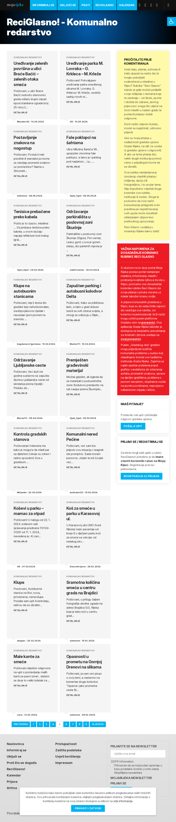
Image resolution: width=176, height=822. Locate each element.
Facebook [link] (141, 5)
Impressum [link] (64, 762)
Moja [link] (15, 4)
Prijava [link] (12, 780)
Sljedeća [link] (98, 724)
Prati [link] (86, 5)
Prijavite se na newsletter (133, 746)
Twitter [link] (147, 5)
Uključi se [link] (68, 5)
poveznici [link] (148, 322)
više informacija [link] (122, 801)
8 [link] (79, 724)
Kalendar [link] (127, 5)
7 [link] (73, 724)
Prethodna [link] (21, 724)
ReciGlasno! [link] (16, 768)
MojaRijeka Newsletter (131, 777)
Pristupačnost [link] (66, 743)
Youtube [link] (152, 5)
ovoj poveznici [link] (131, 339)
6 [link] (66, 724)
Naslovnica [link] (15, 743)
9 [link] (86, 724)
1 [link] (33, 724)
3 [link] (46, 724)
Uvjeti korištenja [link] (68, 756)
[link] (171, 21)
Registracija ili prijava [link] (141, 475)
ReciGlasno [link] (104, 5)
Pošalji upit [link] (133, 425)
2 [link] (40, 724)
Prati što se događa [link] (22, 762)
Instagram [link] (158, 5)
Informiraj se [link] (43, 5)
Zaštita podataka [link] (68, 749)
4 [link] (53, 724)
